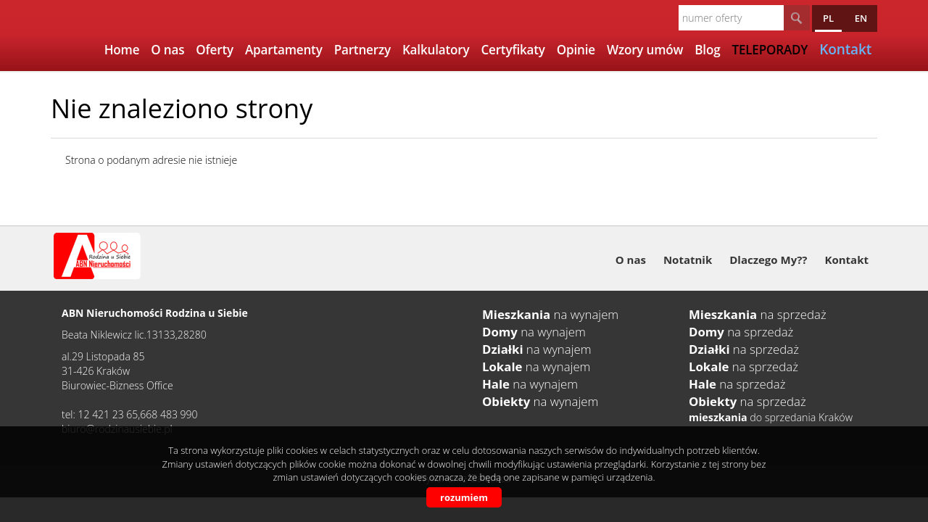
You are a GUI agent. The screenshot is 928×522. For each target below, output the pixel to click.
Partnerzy (362, 49)
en (861, 18)
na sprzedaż (757, 314)
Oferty (214, 49)
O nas (167, 49)
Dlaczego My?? (768, 259)
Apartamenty (284, 49)
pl (828, 18)
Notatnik (687, 259)
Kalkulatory (436, 49)
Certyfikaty (512, 49)
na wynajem (550, 314)
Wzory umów (645, 49)
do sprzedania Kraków (771, 417)
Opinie (576, 49)
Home (122, 49)
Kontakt (847, 259)
